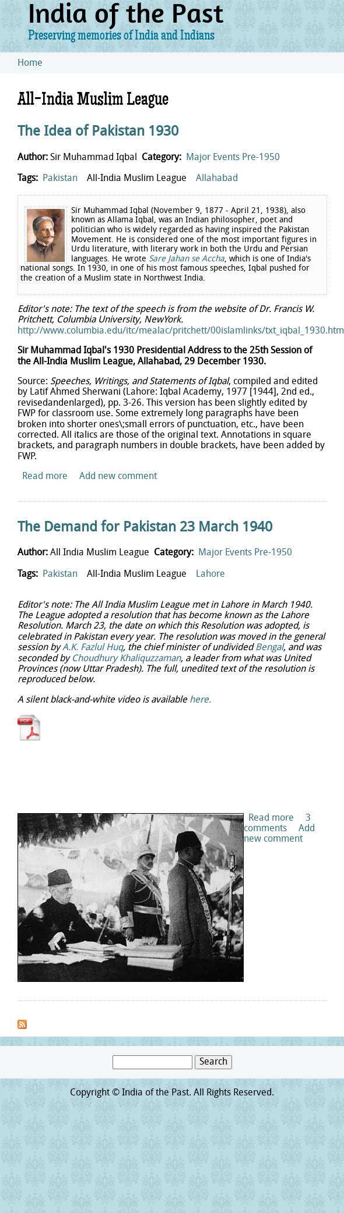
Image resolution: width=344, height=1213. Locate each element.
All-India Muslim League (137, 178)
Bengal (269, 647)
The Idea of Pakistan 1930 (97, 132)
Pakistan (60, 178)
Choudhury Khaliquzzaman (126, 659)
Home (30, 63)
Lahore (210, 574)
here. (200, 700)
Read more (45, 476)
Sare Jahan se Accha (186, 259)
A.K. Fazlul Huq (92, 647)
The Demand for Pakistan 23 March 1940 (144, 528)
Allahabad (217, 178)
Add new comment (118, 476)
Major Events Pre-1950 (233, 157)
